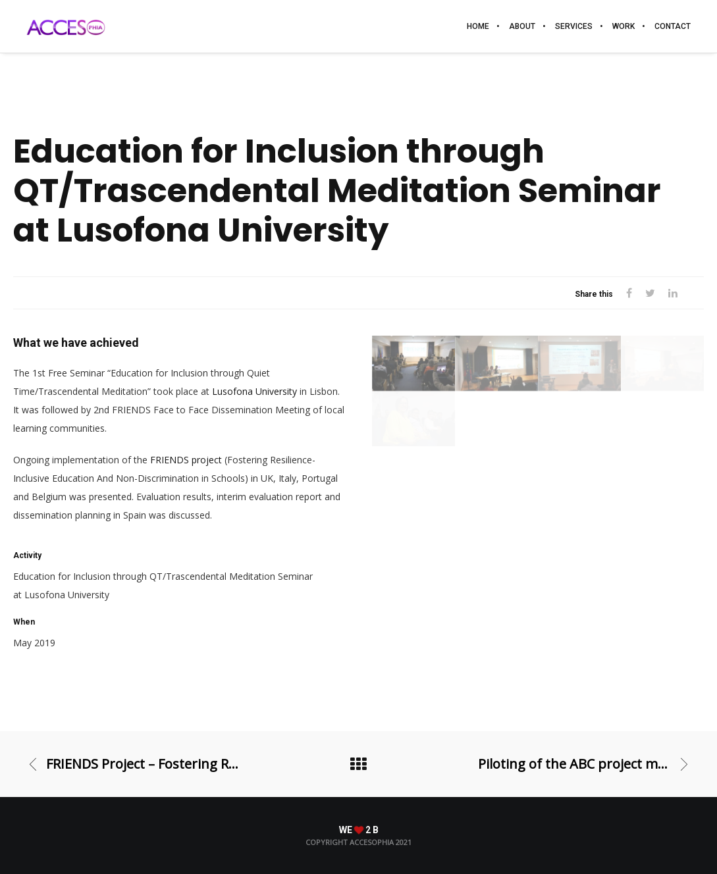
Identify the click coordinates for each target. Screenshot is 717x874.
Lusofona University (254, 391)
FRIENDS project (186, 459)
